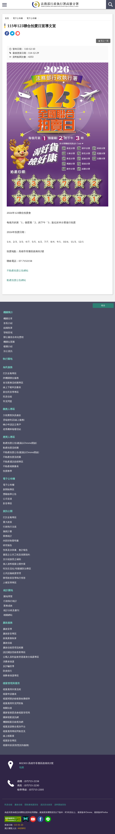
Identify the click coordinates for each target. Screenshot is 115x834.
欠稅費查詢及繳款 (12, 415)
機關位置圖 (9, 341)
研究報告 (7, 545)
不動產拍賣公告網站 (17, 270)
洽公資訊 (7, 351)
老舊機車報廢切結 (12, 429)
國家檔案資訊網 (11, 717)
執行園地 (7, 358)
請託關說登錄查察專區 (14, 652)
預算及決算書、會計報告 (15, 549)
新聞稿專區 (8, 489)
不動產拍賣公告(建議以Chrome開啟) (21, 452)
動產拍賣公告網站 (16, 280)
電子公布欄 (18, 18)
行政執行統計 (10, 601)
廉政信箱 (7, 642)
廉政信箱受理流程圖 (13, 647)
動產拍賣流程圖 (11, 447)
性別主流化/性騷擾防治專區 (17, 568)
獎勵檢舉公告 (9, 494)
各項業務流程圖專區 (13, 382)
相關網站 (7, 615)
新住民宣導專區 (11, 391)
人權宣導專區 (9, 582)
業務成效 (7, 605)
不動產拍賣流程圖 (12, 457)
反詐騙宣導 (8, 666)
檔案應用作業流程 (12, 689)
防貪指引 (7, 670)
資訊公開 (7, 511)
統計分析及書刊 (11, 610)
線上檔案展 (8, 735)
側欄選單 (4, 4)
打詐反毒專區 (9, 373)
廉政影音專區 (9, 633)
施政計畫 (7, 531)
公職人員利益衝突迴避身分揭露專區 (21, 656)
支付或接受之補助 (12, 559)
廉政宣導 (7, 628)
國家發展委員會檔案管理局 (16, 712)
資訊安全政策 (46, 804)
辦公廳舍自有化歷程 (13, 337)
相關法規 (7, 707)
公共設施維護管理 (12, 573)
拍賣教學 (7, 470)
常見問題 (7, 401)
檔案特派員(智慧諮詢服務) (16, 745)
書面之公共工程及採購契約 (16, 554)
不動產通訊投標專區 (13, 461)
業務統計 (7, 536)
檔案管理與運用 (11, 683)
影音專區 (7, 503)
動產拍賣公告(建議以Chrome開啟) (20, 443)
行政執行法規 (9, 526)
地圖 (21, 767)
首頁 (7, 18)
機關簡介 (8, 312)
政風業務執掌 (9, 638)
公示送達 (7, 498)
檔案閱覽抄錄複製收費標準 (16, 698)
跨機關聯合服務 (11, 378)
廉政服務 (7, 622)
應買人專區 (9, 436)
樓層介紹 (7, 346)
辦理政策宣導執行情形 (14, 577)
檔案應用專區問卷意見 (14, 731)
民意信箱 (7, 396)
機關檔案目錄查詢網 (13, 721)
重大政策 (7, 522)
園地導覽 (7, 596)
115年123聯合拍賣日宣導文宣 (31, 26)
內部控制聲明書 (11, 540)
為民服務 (7, 367)
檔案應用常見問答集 (13, 703)
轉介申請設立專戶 (12, 424)
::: (2, 2)
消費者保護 (8, 661)
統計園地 (8, 590)
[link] (7, 33)
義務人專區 (9, 408)
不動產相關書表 (11, 466)
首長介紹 (7, 323)
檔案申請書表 (9, 694)
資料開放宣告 (60, 804)
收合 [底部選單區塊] (103, 305)
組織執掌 (7, 327)
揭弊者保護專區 (11, 675)
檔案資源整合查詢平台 (14, 726)
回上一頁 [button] (104, 40)
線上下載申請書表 (12, 387)
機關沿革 (7, 318)
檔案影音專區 (9, 740)
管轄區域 (7, 332)
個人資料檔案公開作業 (14, 563)
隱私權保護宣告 (31, 804)
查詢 (110, 4)
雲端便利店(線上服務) (13, 419)
